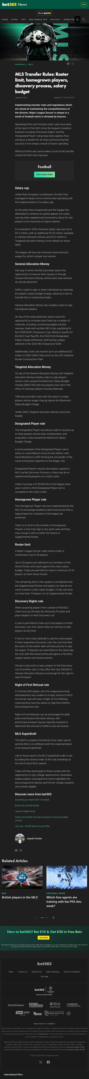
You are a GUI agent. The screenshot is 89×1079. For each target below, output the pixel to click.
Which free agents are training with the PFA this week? (63, 902)
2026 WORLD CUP (38, 19)
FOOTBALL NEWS (55, 893)
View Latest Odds (44, 174)
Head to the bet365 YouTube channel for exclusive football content (41, 819)
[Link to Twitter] (72, 65)
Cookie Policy (43, 1034)
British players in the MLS (20, 897)
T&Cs (72, 946)
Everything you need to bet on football (32, 800)
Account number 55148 (75, 1047)
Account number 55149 (76, 1050)
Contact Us (22, 972)
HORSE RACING (72, 19)
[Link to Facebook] (68, 65)
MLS (31, 64)
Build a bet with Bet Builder (27, 805)
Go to (44, 13)
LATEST (14, 19)
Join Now (43, 937)
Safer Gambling (52, 972)
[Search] (83, 19)
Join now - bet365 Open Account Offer (32, 826)
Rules (11, 972)
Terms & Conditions (72, 972)
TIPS (23, 19)
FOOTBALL (55, 19)
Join (83, 4)
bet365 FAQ (37, 972)
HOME (5, 19)
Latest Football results (25, 811)
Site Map (44, 976)
